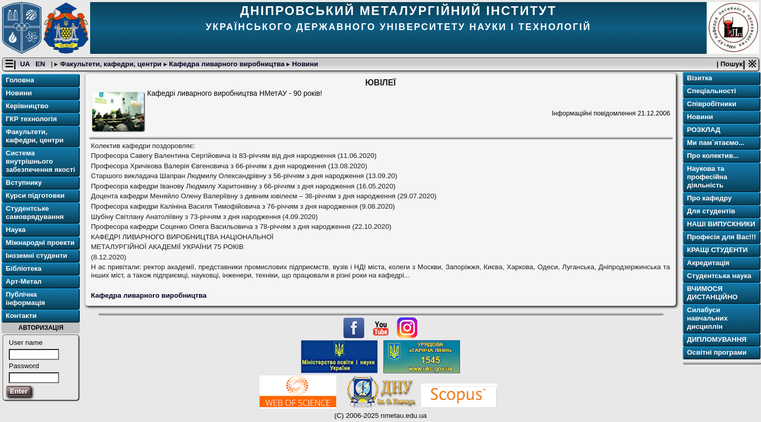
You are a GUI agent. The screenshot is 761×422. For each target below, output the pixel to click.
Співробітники (711, 104)
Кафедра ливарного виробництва (227, 64)
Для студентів (711, 211)
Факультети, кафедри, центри (110, 64)
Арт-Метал (23, 281)
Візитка (699, 78)
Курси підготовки (35, 195)
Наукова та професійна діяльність (707, 177)
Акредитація (708, 263)
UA (26, 64)
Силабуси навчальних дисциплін (707, 318)
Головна (20, 80)
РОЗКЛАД (704, 130)
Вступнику (24, 182)
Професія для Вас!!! (721, 237)
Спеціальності (711, 91)
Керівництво (27, 106)
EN (41, 64)
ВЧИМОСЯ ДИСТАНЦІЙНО (712, 293)
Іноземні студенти (36, 255)
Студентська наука (719, 276)
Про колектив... (713, 155)
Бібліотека (23, 268)
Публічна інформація (25, 298)
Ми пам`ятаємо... (715, 143)
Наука (16, 230)
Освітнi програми (716, 352)
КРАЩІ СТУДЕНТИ (717, 250)
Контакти (21, 315)
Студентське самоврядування (35, 213)
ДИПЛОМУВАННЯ (716, 339)
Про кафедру (709, 198)
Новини (304, 64)
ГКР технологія (31, 119)
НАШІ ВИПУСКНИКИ (721, 224)
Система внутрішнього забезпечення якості (40, 161)
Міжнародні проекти (40, 242)
